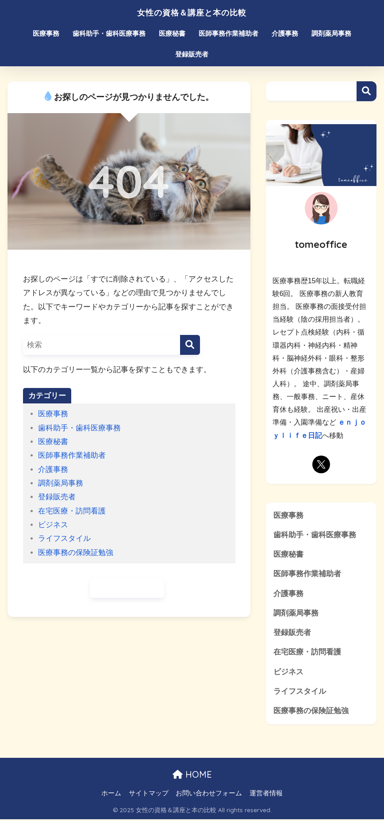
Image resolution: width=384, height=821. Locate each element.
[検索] (190, 345)
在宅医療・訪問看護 (72, 511)
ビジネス (53, 525)
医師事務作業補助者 (228, 33)
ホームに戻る (127, 588)
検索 (366, 91)
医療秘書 (172, 33)
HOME (192, 776)
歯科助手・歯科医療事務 (109, 33)
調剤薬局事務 (331, 33)
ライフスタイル (64, 538)
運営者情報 (266, 794)
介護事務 (285, 33)
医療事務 (46, 33)
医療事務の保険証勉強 (75, 552)
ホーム (111, 794)
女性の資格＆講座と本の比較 (191, 11)
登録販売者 (191, 54)
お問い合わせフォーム (209, 794)
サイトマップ (149, 794)
